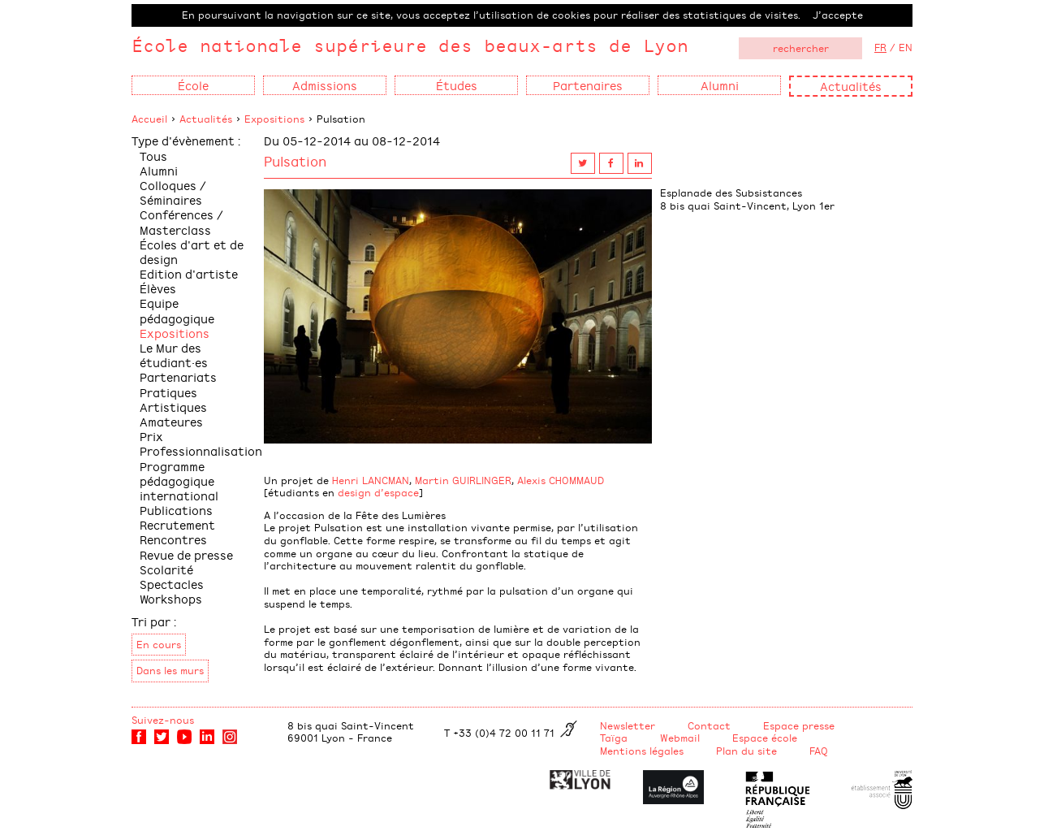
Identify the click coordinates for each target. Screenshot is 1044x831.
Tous (153, 155)
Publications (176, 509)
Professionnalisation (201, 450)
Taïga (614, 737)
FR (880, 47)
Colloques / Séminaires (173, 192)
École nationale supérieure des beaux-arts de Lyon (410, 45)
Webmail (680, 737)
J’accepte (838, 14)
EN (905, 47)
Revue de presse (186, 554)
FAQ (818, 750)
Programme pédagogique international (179, 480)
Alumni (159, 170)
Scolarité (166, 569)
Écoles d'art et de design (192, 251)
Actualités (851, 85)
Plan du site (746, 750)
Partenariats (178, 376)
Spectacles (172, 583)
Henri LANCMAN (370, 480)
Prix (151, 435)
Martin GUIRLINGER (463, 480)
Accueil (149, 118)
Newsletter (627, 725)
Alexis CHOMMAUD (560, 480)
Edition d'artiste (189, 273)
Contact (709, 725)
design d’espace (378, 492)
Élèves (158, 287)
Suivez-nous (163, 719)
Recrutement (177, 524)
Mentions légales (642, 750)
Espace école (764, 737)
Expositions (274, 118)
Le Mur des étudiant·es (174, 354)
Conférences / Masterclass (181, 221)
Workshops (171, 598)
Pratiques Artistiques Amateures (173, 406)
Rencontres (173, 539)
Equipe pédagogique (177, 310)
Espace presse (799, 725)
